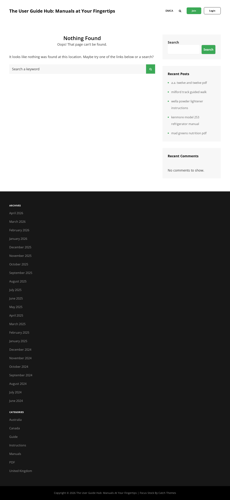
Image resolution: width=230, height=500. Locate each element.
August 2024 (18, 384)
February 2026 (19, 230)
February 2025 (19, 332)
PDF (12, 462)
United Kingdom (20, 471)
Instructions (17, 445)
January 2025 (18, 341)
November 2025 (20, 256)
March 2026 (17, 222)
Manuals (15, 454)
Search (173, 42)
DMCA (169, 10)
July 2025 (15, 290)
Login (212, 10)
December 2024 (20, 350)
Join (194, 10)
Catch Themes (167, 493)
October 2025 (18, 264)
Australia (15, 420)
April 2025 (16, 315)
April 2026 (16, 213)
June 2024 (16, 401)
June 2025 (16, 298)
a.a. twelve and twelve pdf (189, 83)
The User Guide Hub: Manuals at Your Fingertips (62, 11)
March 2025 (17, 324)
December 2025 (20, 247)
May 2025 (15, 307)
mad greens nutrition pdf (188, 133)
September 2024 (20, 375)
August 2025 (18, 281)
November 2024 (20, 358)
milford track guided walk (188, 92)
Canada (14, 428)
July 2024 (15, 392)
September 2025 (20, 273)
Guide (13, 437)
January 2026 (18, 239)
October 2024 (18, 367)
